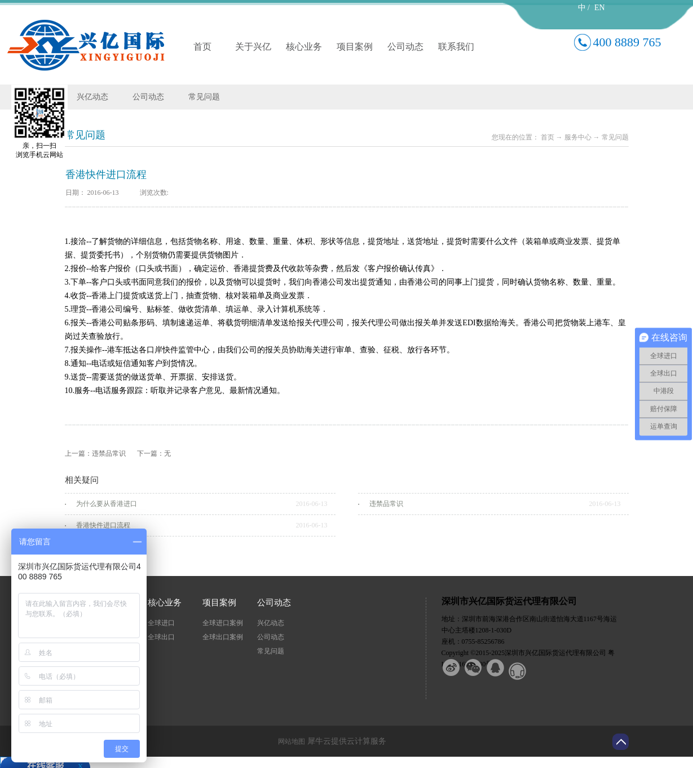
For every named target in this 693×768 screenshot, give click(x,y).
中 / (584, 7)
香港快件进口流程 (103, 525)
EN (599, 7)
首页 (202, 46)
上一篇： (95, 453)
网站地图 (290, 741)
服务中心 (578, 137)
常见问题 (615, 137)
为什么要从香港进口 (106, 504)
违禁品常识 (386, 504)
